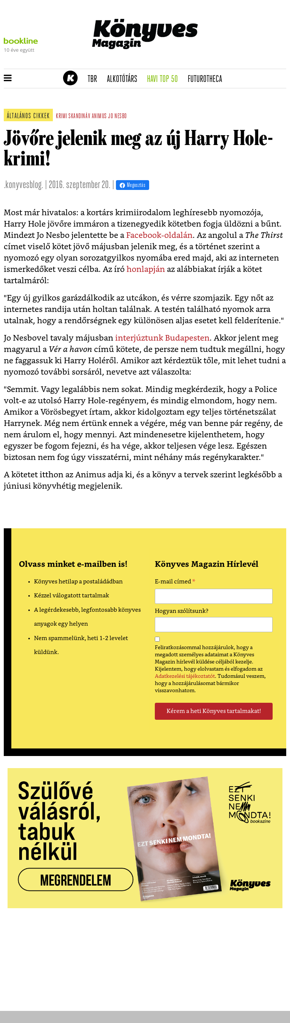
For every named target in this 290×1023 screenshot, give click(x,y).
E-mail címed (175, 583)
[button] (8, 78)
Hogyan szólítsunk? (181, 611)
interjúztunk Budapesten (162, 338)
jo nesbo (117, 116)
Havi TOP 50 (165, 79)
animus (99, 116)
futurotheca (207, 79)
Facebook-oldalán (159, 235)
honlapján (145, 269)
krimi (61, 116)
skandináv (79, 116)
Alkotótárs (124, 79)
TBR (95, 79)
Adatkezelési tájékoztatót (185, 676)
